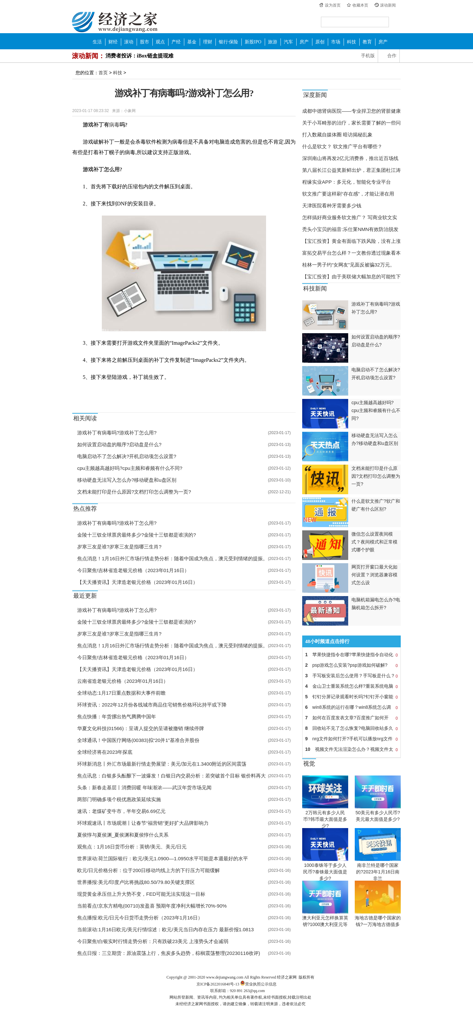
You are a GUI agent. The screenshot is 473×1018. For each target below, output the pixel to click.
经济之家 (114, 21)
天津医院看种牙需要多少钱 (331, 205)
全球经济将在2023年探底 (104, 752)
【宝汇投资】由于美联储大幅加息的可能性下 (351, 276)
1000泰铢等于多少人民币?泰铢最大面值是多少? (325, 872)
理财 (207, 41)
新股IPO (253, 41)
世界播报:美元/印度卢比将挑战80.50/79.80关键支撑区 (136, 882)
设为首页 (333, 5)
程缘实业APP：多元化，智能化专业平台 (346, 182)
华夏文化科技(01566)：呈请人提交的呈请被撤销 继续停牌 (140, 728)
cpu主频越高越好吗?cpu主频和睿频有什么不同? (129, 468)
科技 (351, 41)
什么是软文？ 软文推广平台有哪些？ (342, 146)
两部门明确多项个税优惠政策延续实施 (119, 799)
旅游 (272, 41)
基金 (191, 41)
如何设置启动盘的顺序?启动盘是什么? (119, 444)
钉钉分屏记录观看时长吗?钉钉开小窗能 (351, 697)
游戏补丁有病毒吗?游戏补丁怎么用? (117, 432)
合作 (391, 55)
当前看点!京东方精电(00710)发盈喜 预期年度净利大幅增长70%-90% (152, 906)
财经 (113, 41)
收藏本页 (360, 5)
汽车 (288, 41)
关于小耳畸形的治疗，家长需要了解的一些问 (351, 123)
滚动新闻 (388, 5)
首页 (103, 72)
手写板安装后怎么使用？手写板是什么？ (351, 676)
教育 (367, 41)
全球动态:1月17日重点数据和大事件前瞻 (121, 693)
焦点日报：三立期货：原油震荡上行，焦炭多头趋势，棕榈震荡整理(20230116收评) (168, 953)
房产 (304, 41)
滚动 (128, 41)
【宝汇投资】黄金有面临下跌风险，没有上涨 (351, 241)
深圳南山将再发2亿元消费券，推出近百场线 (350, 158)
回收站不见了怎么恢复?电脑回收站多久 (351, 728)
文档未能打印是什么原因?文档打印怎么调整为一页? (134, 492)
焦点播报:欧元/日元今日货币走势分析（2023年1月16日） (140, 917)
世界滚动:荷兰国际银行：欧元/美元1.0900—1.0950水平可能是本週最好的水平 (162, 858)
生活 (97, 41)
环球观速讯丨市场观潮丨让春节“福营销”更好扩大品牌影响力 (143, 823)
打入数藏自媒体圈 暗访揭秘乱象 (337, 134)
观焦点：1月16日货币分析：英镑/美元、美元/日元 (132, 846)
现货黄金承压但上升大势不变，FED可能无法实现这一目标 (141, 894)
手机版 (368, 55)
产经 (176, 41)
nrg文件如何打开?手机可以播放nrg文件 (351, 739)
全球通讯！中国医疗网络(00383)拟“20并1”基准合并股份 (138, 740)
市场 (335, 41)
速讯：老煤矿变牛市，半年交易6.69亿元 (121, 811)
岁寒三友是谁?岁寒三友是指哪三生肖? (119, 546)
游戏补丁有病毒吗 (121, 392)
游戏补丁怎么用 (152, 392)
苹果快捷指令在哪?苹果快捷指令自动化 (351, 654)
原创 (320, 41)
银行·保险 (228, 41)
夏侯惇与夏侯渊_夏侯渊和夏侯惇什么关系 (123, 835)
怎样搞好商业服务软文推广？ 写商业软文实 (349, 217)
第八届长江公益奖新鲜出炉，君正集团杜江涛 (351, 170)
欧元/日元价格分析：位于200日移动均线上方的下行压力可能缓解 (148, 870)
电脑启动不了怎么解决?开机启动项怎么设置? (126, 456)
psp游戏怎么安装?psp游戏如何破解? (351, 665)
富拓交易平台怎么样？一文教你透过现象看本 (351, 253)
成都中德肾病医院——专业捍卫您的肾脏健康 (351, 111)
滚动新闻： (88, 55)
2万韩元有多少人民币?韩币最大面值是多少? (325, 819)
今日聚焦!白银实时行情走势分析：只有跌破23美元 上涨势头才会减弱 (152, 941)
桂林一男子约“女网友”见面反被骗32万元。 (348, 264)
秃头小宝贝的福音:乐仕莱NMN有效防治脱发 (350, 229)
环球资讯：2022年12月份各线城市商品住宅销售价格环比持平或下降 (152, 704)
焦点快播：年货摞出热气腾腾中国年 (116, 716)
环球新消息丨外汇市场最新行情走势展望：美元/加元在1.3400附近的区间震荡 (161, 764)
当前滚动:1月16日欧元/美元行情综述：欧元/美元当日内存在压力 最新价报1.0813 (165, 929)
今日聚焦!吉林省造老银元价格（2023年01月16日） (133, 570)
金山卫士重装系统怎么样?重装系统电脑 (351, 686)
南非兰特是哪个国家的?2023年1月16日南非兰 (377, 872)
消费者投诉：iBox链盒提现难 (139, 55)
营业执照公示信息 (258, 984)
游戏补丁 (97, 392)
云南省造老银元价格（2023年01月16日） (122, 681)
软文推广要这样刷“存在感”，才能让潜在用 (348, 194)
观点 (160, 41)
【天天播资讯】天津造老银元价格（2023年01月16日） (137, 582)
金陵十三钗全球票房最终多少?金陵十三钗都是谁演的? (136, 535)
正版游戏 (175, 392)
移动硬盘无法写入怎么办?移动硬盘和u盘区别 (126, 480)
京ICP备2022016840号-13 (217, 984)
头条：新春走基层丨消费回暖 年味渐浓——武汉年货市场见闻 (144, 787)
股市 (144, 41)
